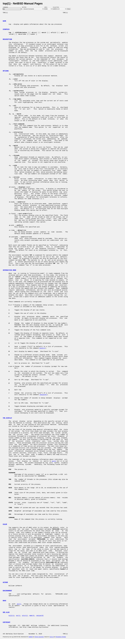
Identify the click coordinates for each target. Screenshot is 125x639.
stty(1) (25, 616)
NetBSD (31, 636)
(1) (42, 348)
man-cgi (52, 636)
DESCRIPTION (7, 39)
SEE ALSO (6, 612)
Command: (6, 7)
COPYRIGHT (6, 622)
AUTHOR (5, 582)
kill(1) (11, 616)
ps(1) (18, 616)
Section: (24, 7)
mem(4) (31, 616)
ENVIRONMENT (7, 591)
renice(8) (40, 616)
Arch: (46, 7)
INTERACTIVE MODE (9, 270)
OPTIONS (6, 71)
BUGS (4, 601)
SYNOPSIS (6, 29)
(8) (43, 395)
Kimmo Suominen (39, 636)
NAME (4, 21)
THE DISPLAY (7, 418)
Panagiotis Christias (61, 636)
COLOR (5, 524)
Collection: (56, 7)
